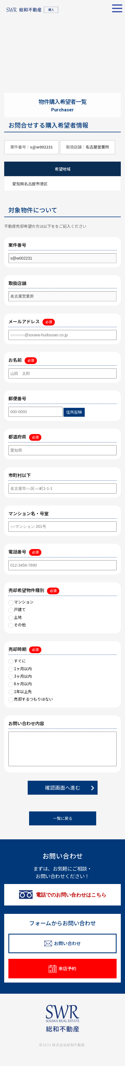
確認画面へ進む (62, 787)
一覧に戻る (62, 818)
